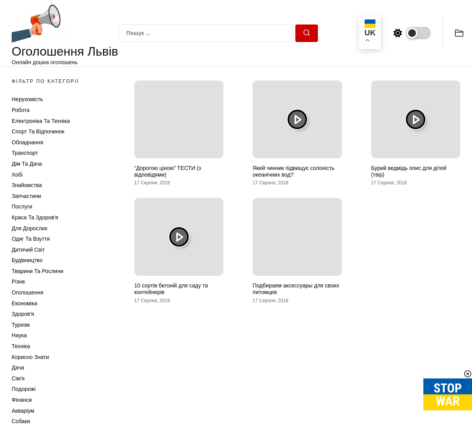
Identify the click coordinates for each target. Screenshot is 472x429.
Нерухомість (27, 99)
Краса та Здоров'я (35, 217)
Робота (21, 110)
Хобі (17, 175)
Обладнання (27, 142)
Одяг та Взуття (31, 239)
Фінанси (22, 400)
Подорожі (23, 389)
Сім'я (18, 378)
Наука (19, 335)
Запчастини (26, 196)
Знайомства (27, 185)
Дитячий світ (28, 250)
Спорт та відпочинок (38, 131)
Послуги (22, 206)
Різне (18, 281)
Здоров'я (23, 314)
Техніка (21, 346)
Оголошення (27, 292)
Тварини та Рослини (37, 271)
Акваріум (23, 411)
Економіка (24, 303)
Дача (18, 367)
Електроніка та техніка (41, 121)
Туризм (21, 325)
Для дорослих (29, 228)
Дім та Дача (27, 164)
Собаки (21, 421)
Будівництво (27, 260)
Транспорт (25, 153)
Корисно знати (30, 357)
